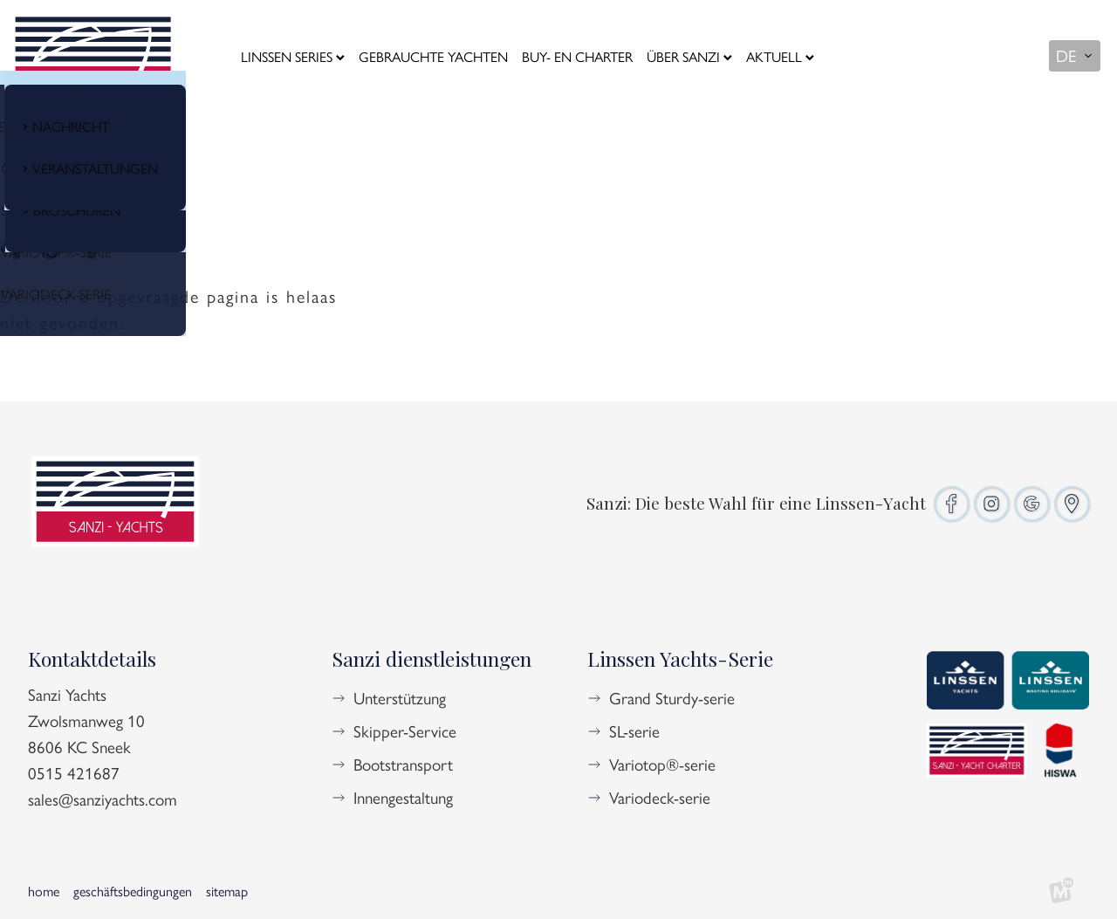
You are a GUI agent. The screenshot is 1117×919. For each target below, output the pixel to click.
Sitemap (227, 891)
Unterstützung (399, 697)
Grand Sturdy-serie (672, 697)
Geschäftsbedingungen (132, 891)
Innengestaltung (403, 797)
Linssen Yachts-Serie (680, 658)
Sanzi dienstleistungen (431, 658)
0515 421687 (74, 772)
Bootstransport (403, 763)
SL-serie (634, 730)
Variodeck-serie (659, 797)
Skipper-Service (404, 730)
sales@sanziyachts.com (102, 798)
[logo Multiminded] (1061, 891)
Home (43, 891)
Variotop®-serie (662, 763)
